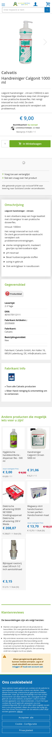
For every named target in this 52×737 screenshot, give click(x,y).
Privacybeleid (26, 730)
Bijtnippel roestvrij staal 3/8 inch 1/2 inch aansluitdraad (12, 566)
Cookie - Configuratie (26, 723)
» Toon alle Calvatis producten (20, 386)
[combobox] (26, 10)
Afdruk (20, 711)
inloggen (16, 667)
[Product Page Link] (14, 448)
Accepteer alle (26, 717)
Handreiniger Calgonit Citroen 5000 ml (35, 455)
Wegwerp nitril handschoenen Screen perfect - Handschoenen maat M (38, 512)
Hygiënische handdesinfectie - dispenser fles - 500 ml (13, 457)
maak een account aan (33, 667)
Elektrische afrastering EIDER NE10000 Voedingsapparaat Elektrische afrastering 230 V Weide (12, 515)
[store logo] (22, 3)
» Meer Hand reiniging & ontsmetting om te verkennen (26, 392)
